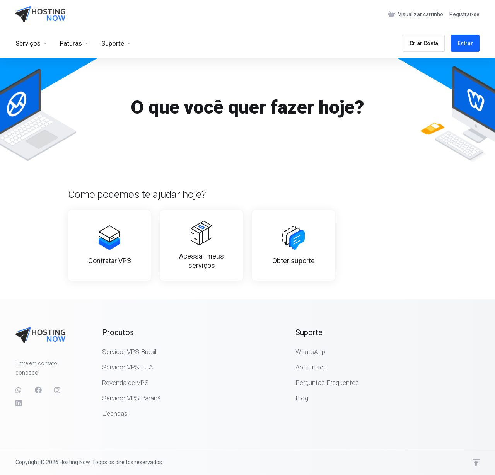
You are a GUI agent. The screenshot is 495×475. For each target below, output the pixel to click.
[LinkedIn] (19, 403)
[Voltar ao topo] (476, 462)
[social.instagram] (57, 390)
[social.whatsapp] (19, 390)
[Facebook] (38, 390)
